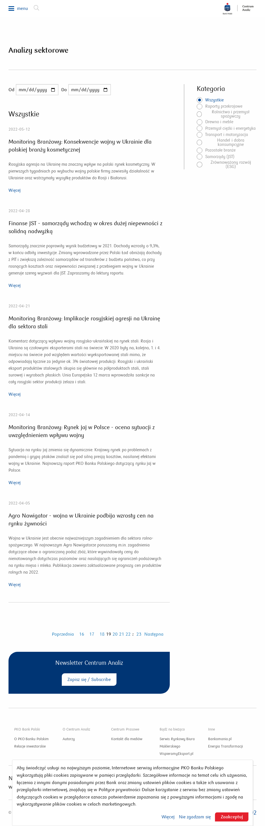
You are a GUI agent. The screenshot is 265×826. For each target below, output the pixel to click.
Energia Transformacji (225, 746)
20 (115, 634)
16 (81, 634)
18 (102, 634)
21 (121, 634)
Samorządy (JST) (219, 156)
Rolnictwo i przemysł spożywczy (230, 114)
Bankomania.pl (220, 739)
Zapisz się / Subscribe (89, 679)
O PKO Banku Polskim (31, 739)
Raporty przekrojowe (223, 106)
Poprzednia (63, 634)
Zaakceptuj (232, 816)
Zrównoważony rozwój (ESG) (231, 164)
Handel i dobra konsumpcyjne (230, 142)
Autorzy (69, 739)
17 (91, 634)
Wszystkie (214, 100)
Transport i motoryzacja (226, 134)
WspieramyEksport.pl (176, 754)
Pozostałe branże (220, 150)
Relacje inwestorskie (30, 746)
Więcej (15, 190)
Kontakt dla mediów (126, 739)
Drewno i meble (219, 121)
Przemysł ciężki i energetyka (230, 128)
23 (138, 634)
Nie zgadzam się (195, 817)
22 (128, 634)
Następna (154, 634)
